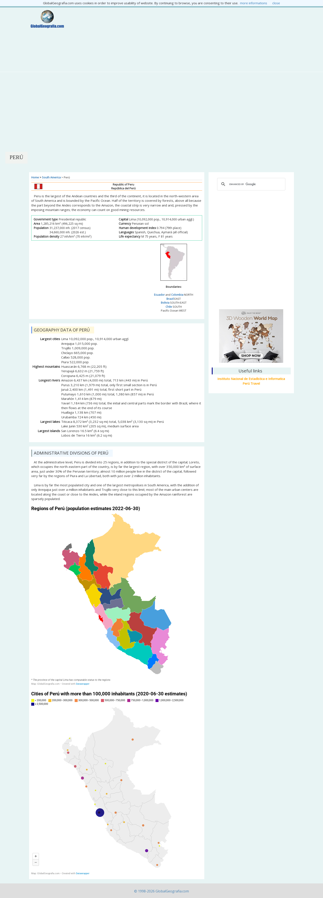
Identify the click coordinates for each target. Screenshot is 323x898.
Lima (251, 284)
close (276, 3)
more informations (253, 3)
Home (35, 177)
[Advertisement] (183, 40)
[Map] (116, 595)
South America (51, 177)
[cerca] (250, 184)
